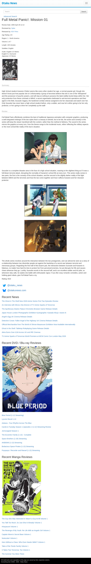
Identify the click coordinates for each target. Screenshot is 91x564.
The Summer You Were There (13, 554)
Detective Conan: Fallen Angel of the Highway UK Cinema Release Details (29, 321)
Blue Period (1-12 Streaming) (13, 415)
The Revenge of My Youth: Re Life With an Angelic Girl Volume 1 (26, 530)
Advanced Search (10, 16)
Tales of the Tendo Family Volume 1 (15, 546)
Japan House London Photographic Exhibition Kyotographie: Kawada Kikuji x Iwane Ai (34, 313)
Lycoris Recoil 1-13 (9, 419)
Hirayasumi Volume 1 (10, 527)
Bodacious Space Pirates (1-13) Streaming (18, 446)
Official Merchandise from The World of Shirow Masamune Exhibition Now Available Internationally (38, 324)
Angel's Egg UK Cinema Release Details (17, 317)
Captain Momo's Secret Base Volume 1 (16, 534)
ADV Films (14, 31)
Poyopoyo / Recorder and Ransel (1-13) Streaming (21, 450)
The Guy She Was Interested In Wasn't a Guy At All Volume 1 (25, 519)
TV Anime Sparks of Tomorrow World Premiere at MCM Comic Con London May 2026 (34, 336)
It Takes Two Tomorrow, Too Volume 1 (16, 550)
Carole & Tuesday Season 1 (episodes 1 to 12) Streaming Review (26, 427)
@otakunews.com (16, 290)
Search (83, 11)
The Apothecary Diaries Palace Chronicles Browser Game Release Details (29, 309)
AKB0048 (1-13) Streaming (12, 443)
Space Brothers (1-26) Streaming (14, 439)
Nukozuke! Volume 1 (9, 538)
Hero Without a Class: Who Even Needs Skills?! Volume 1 (23, 542)
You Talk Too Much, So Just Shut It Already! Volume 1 (22, 523)
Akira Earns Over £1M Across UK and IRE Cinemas (21, 332)
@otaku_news (14, 285)
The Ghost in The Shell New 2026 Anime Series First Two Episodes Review (30, 301)
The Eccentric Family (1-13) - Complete (16, 435)
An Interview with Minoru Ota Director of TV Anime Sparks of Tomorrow (28, 305)
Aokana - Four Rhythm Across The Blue (16, 423)
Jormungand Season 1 (10, 431)
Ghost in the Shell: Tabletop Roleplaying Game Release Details (25, 328)
